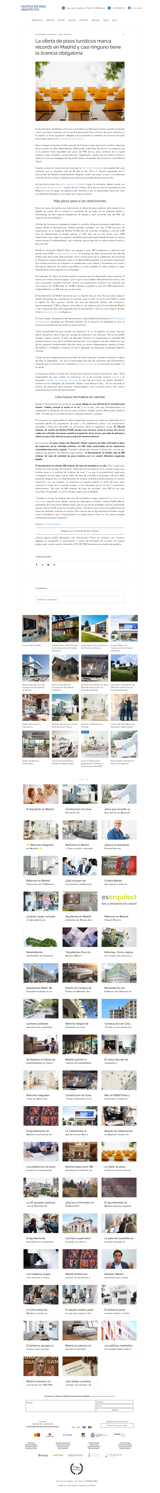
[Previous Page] (72, 779)
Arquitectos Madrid (31, 1446)
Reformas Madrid (93, 1448)
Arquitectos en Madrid (87, 1485)
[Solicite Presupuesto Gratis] (117, 1425)
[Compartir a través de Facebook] (36, 565)
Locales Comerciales (43, 556)
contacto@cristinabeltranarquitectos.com (42, 1426)
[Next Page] (87, 779)
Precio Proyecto (63, 1448)
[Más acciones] (123, 34)
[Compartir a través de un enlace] (54, 565)
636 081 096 (48, 1424)
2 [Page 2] (81, 779)
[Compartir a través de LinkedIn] (48, 565)
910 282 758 (37, 1424)
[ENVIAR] (114, 1410)
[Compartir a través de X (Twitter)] (42, 565)
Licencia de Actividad (125, 1444)
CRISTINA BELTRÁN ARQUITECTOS (33, 7)
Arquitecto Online (31, 1448)
